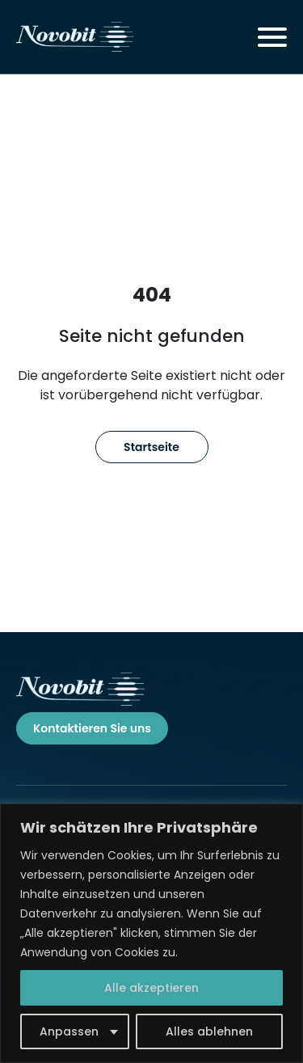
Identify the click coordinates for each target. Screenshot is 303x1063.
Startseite (151, 447)
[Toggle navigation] (272, 37)
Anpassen (69, 1031)
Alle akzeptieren (151, 988)
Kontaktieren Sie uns (92, 728)
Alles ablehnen (209, 1031)
